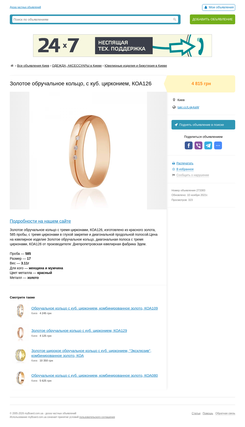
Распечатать (184, 163)
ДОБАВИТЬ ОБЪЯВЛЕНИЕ (212, 19)
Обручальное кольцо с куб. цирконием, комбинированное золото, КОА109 (94, 308)
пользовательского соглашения (97, 417)
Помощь (208, 413)
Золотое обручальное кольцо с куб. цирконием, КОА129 (79, 330)
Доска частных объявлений (25, 7)
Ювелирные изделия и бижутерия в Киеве (136, 65)
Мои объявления (219, 7)
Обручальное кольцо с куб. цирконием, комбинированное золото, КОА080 (94, 375)
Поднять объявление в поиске (199, 125)
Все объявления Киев (33, 65)
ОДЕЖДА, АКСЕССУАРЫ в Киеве (77, 65)
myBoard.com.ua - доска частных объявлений (50, 413)
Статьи (196, 413)
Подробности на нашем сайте (40, 221)
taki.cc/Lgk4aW (188, 107)
